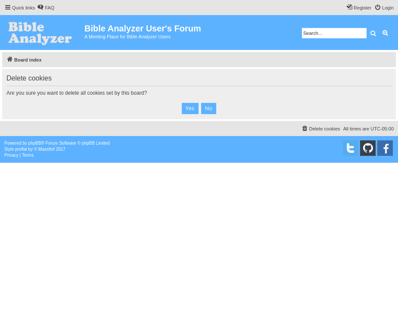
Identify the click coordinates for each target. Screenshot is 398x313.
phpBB (34, 143)
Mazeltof (46, 149)
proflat (21, 149)
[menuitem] (45, 8)
